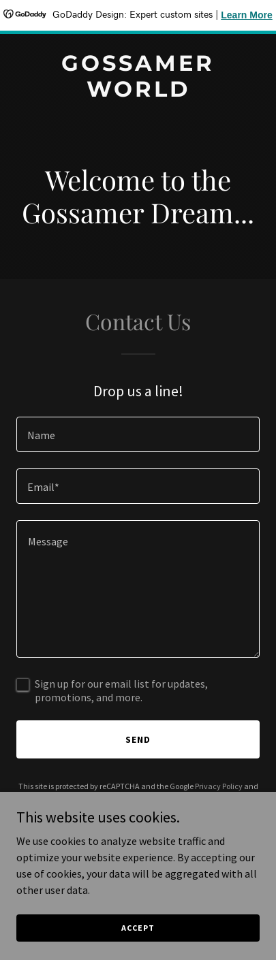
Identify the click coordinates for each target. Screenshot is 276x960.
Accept (137, 928)
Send (138, 739)
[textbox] (138, 434)
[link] (138, 92)
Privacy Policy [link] (219, 786)
